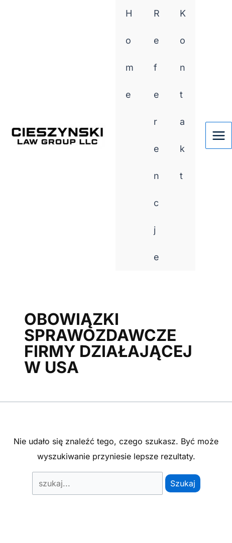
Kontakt (183, 94)
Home (130, 54)
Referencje (157, 135)
